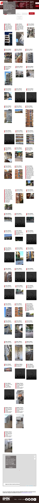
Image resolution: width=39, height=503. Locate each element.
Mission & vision (31, 5)
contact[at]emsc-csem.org (27, 492)
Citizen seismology (22, 6)
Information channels (22, 4)
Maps (17, 13)
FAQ (15, 499)
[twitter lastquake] (29, 499)
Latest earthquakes (15, 4)
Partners (31, 6)
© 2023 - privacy (22, 499)
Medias (32, 13)
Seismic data (15, 5)
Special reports (16, 6)
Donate (37, 3)
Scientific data (19, 17)
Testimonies (25, 13)
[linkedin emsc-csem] (32, 499)
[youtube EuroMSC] (34, 499)
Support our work (31, 7)
